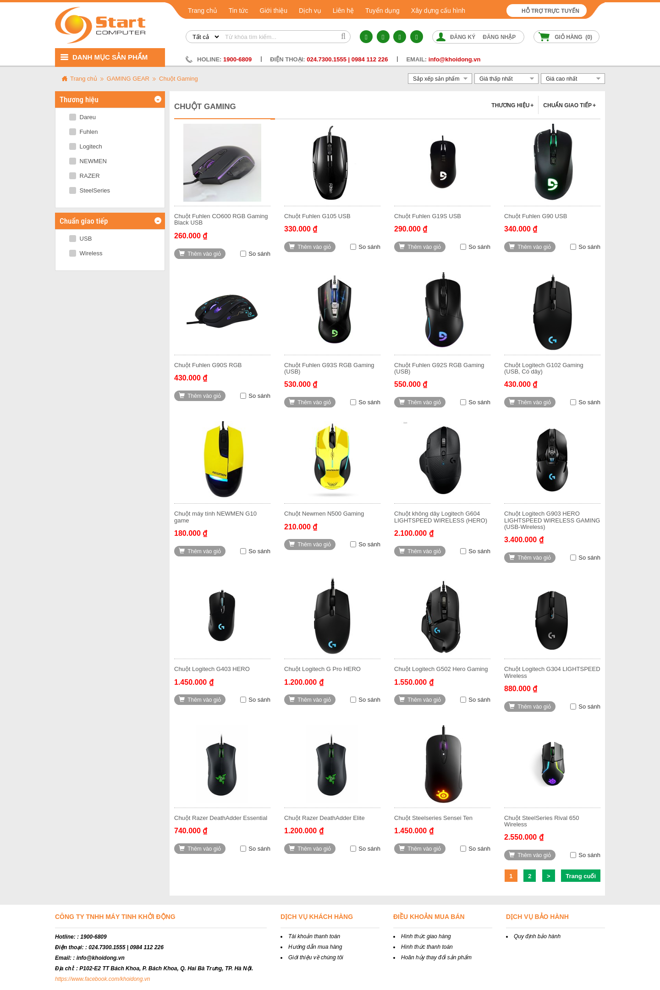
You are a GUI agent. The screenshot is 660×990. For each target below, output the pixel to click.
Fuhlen (83, 131)
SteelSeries (89, 190)
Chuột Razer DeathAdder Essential (220, 817)
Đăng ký (462, 37)
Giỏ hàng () (573, 37)
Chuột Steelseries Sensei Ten (433, 817)
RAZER (84, 175)
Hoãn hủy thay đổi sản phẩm (436, 957)
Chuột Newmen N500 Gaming (324, 513)
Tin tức (238, 10)
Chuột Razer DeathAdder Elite (324, 817)
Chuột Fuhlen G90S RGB (208, 365)
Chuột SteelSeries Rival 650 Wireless (541, 821)
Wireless (85, 253)
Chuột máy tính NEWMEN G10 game (215, 516)
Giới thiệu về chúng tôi (315, 957)
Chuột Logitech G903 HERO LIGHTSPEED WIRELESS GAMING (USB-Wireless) (552, 520)
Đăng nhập (499, 37)
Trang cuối (581, 876)
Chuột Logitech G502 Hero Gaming (441, 669)
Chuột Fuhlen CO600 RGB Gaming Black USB (221, 219)
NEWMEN (88, 161)
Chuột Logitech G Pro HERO (322, 669)
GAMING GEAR (128, 78)
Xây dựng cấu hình (438, 10)
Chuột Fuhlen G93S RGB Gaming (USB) (329, 368)
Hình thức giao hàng (426, 936)
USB (80, 238)
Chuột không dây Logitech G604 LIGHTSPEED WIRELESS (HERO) (440, 516)
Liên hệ (343, 10)
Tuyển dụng (382, 10)
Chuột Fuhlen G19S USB (427, 216)
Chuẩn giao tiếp (569, 105)
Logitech (85, 146)
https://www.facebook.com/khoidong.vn (102, 979)
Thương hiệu (512, 105)
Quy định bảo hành (537, 936)
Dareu (82, 117)
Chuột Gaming (178, 78)
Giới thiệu (273, 10)
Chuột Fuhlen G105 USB (317, 216)
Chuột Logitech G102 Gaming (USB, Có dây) (543, 368)
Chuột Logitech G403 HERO (212, 669)
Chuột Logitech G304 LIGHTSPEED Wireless (552, 672)
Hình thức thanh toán (427, 947)
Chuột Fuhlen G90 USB (535, 216)
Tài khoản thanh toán (314, 936)
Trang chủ (202, 10)
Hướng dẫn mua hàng (315, 947)
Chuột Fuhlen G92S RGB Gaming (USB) (439, 368)
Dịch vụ (310, 10)
